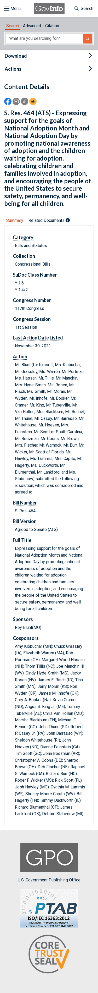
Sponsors (23, 619)
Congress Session (32, 319)
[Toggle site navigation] (12, 8)
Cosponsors (26, 638)
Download (16, 56)
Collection (24, 256)
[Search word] (44, 38)
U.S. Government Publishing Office (49, 862)
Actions (13, 69)
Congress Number (32, 300)
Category (23, 237)
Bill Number (25, 503)
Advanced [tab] (32, 25)
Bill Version (25, 521)
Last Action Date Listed (38, 338)
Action (20, 356)
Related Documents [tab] (49, 220)
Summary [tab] (14, 220)
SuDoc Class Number (35, 275)
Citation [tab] (52, 25)
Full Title (22, 540)
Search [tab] (12, 25)
